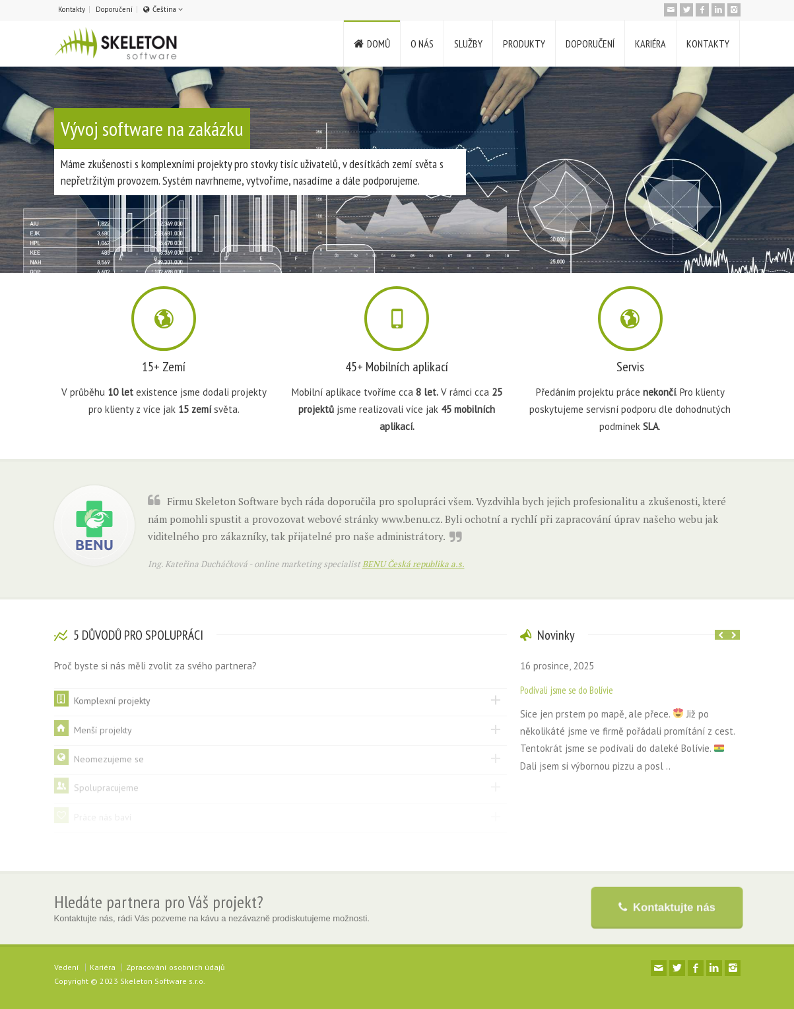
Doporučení (114, 9)
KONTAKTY (707, 43)
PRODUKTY (524, 43)
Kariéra (103, 967)
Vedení (66, 967)
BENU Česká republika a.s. (413, 564)
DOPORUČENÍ (590, 43)
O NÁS (422, 43)
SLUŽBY (468, 43)
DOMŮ (378, 43)
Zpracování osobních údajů (175, 967)
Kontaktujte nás (672, 907)
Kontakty (71, 9)
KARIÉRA (650, 43)
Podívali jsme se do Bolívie (566, 690)
